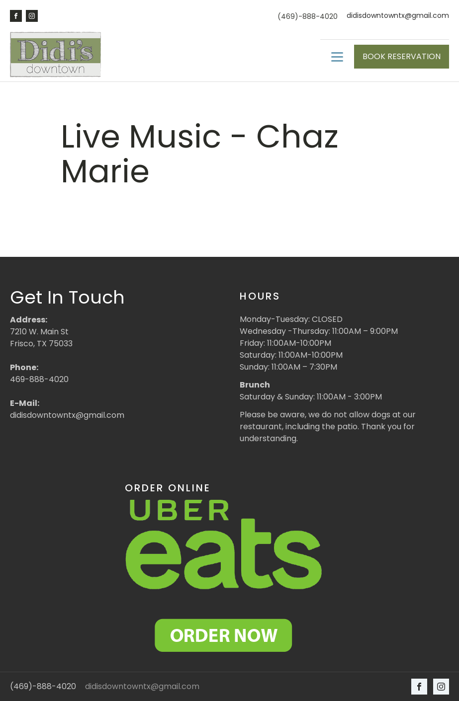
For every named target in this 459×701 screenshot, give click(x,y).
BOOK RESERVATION (402, 56)
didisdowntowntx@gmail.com (398, 15)
